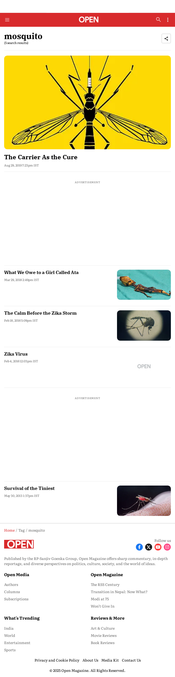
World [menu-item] (9, 635)
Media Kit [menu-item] (110, 660)
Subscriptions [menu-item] (16, 598)
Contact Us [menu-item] (131, 660)
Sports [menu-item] (9, 649)
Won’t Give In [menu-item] (102, 606)
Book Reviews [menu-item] (102, 642)
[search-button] (158, 19)
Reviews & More (107, 618)
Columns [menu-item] (12, 591)
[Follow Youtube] (158, 546)
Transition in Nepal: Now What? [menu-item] (119, 591)
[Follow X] (148, 546)
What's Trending (22, 618)
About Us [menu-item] (90, 660)
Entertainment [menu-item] (17, 642)
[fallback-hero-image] (87, 102)
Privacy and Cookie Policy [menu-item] (57, 660)
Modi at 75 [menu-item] (100, 598)
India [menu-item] (9, 628)
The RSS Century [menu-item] (105, 584)
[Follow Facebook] (139, 546)
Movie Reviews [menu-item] (103, 635)
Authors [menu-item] (11, 584)
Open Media (16, 574)
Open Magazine (107, 574)
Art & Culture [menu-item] (103, 628)
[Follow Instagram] (167, 546)
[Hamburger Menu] (7, 20)
